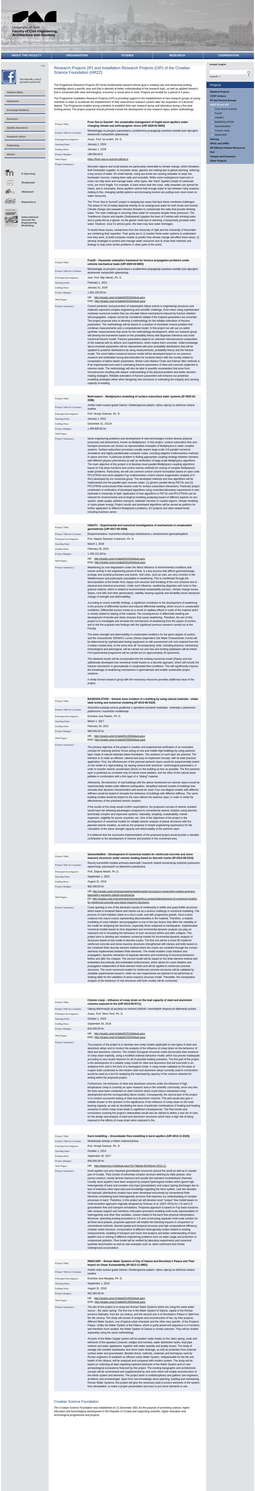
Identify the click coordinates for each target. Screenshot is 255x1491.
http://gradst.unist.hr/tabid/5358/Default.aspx (120, 739)
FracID (218, 113)
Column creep (222, 130)
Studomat (24, 180)
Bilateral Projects (220, 91)
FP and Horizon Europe (223, 100)
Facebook (22, 77)
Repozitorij (24, 200)
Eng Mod (21, 216)
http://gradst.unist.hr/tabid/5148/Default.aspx (120, 1302)
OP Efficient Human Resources (227, 147)
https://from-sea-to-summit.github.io (108, 159)
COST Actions (218, 96)
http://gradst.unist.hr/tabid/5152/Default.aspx (120, 1037)
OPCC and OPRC (219, 143)
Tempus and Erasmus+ (223, 156)
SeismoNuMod (222, 126)
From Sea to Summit (226, 109)
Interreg (214, 139)
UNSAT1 (219, 117)
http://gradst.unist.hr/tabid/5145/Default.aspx (119, 736)
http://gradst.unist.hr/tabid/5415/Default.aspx (119, 558)
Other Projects (218, 160)
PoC (212, 152)
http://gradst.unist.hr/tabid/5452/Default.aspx (119, 297)
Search (230, 76)
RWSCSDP (221, 135)
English (222, 64)
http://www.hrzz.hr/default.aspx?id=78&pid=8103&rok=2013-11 (130, 1165)
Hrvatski (213, 64)
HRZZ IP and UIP (219, 104)
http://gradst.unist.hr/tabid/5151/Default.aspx (119, 1033)
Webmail (24, 190)
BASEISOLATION (224, 122)
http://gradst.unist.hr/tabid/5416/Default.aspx (120, 301)
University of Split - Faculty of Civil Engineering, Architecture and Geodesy (35, 24)
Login (43, 66)
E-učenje (24, 171)
